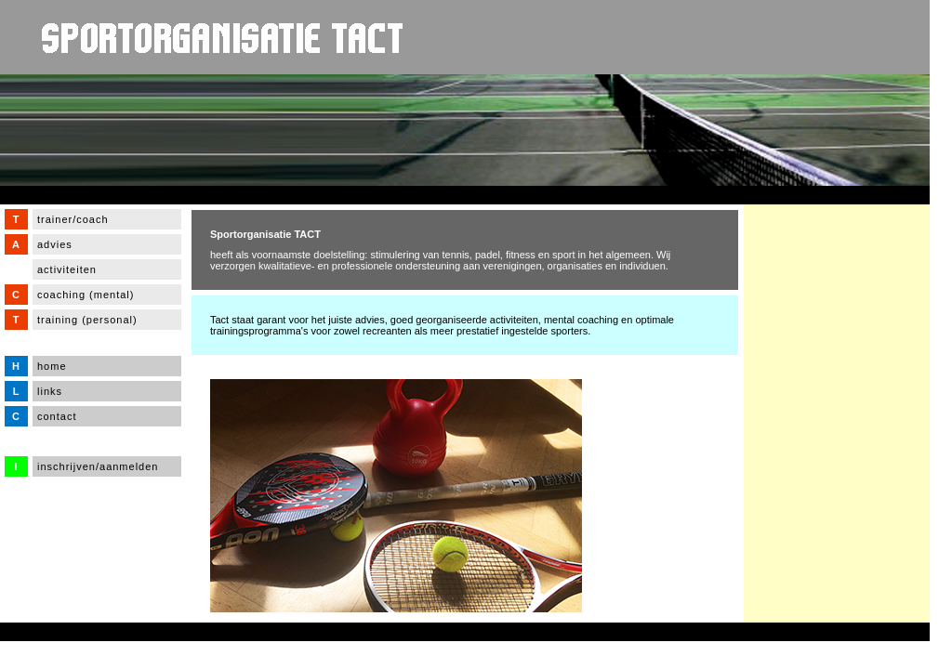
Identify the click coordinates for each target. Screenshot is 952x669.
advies (55, 244)
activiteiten (67, 269)
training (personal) (87, 319)
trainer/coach (73, 219)
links (49, 391)
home (52, 366)
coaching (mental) (85, 294)
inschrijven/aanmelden (97, 466)
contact (56, 416)
